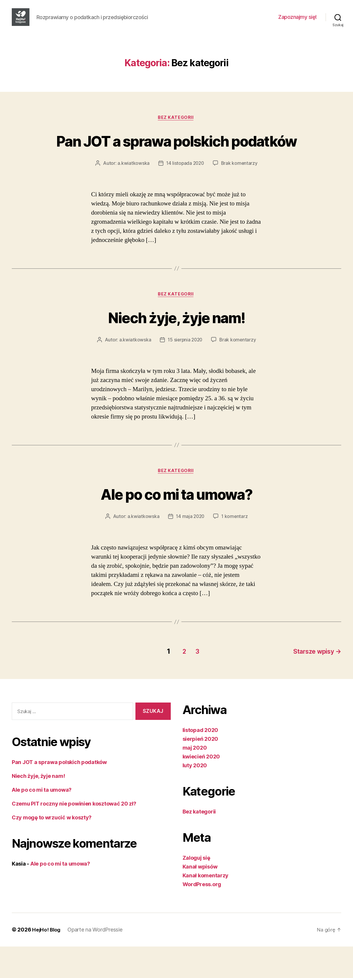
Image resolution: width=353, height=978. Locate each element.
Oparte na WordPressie (96, 961)
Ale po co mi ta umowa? (176, 526)
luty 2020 (195, 797)
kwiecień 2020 (201, 788)
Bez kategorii (176, 126)
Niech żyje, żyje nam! (176, 348)
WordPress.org (202, 916)
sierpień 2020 (200, 771)
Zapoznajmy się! (297, 21)
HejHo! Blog (47, 961)
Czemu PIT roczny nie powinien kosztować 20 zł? (74, 835)
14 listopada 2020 (184, 194)
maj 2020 (195, 779)
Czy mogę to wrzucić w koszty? (52, 849)
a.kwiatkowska (133, 194)
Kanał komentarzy (206, 907)
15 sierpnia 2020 (185, 372)
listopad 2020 (200, 762)
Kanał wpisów (200, 898)
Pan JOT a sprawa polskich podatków (176, 160)
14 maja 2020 (190, 549)
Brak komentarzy (240, 194)
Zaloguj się (196, 889)
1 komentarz (235, 549)
